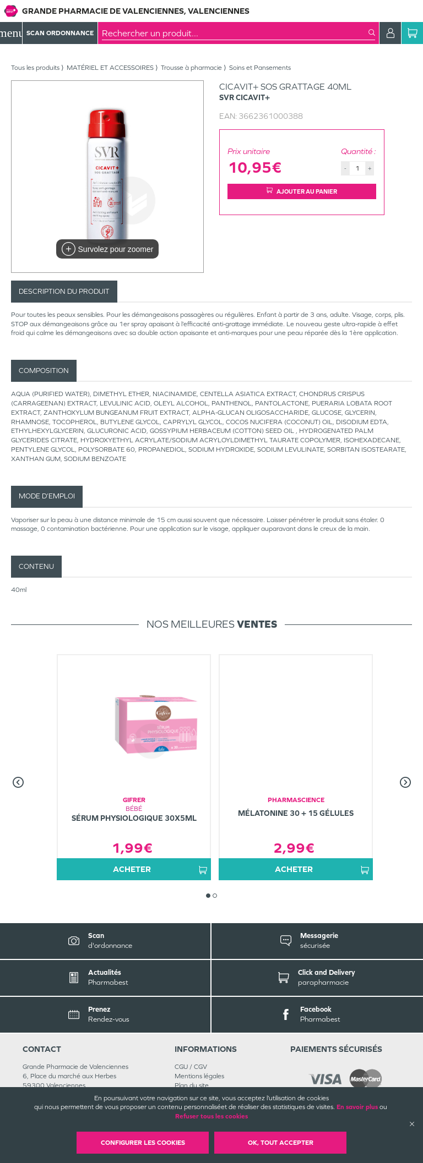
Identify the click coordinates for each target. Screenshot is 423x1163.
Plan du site (192, 1085)
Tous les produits (35, 68)
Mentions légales (199, 1076)
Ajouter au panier (302, 191)
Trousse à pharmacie (191, 68)
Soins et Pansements (260, 68)
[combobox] (235, 33)
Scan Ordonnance (60, 33)
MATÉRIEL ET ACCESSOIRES (110, 68)
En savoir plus (357, 1107)
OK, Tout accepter (280, 1142)
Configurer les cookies (143, 1142)
